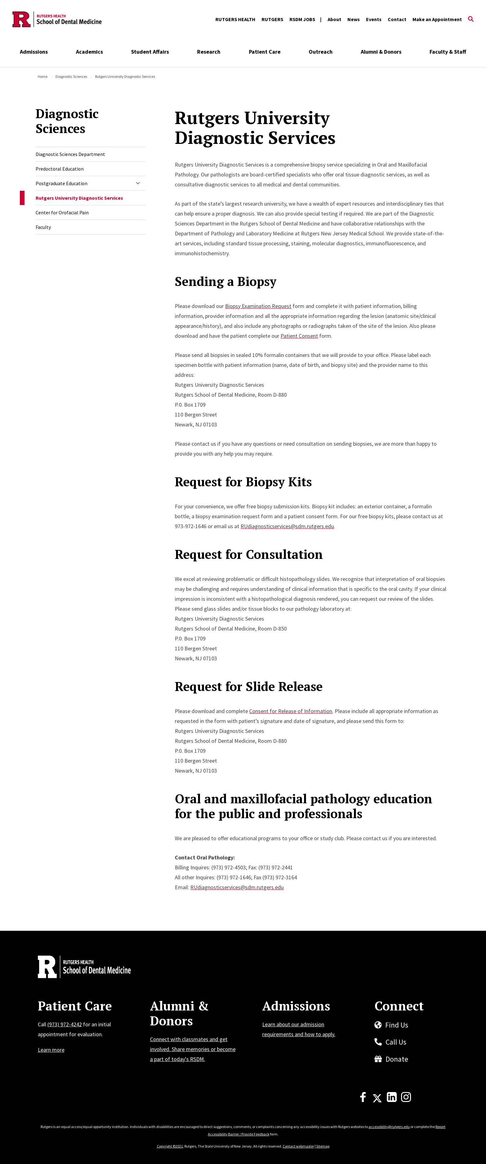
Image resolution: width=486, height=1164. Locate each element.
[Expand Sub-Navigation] (138, 183)
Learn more (51, 1049)
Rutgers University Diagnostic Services (79, 198)
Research (208, 51)
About (334, 19)
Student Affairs (150, 51)
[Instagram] (406, 1100)
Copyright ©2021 (170, 1146)
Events (374, 19)
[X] (377, 1100)
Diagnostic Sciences (71, 76)
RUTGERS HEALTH (235, 19)
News (353, 19)
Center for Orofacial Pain (62, 212)
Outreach (321, 51)
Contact (397, 19)
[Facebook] (363, 1100)
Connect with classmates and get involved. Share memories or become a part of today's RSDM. (193, 1049)
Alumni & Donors (381, 51)
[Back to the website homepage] (57, 19)
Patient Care (265, 51)
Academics (89, 51)
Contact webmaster (298, 1146)
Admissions (34, 51)
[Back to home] (79, 968)
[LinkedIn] (392, 1100)
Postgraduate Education (61, 183)
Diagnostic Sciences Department (70, 154)
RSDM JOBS (302, 19)
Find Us (396, 1025)
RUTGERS (272, 19)
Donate (397, 1059)
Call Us (396, 1042)
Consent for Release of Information (290, 711)
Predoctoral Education (60, 169)
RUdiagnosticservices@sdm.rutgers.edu (287, 526)
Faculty (43, 227)
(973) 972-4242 (64, 1024)
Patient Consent (299, 335)
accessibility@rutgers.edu (389, 1126)
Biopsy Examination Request (258, 306)
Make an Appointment (437, 19)
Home (42, 76)
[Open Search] (471, 19)
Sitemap (322, 1146)
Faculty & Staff (448, 51)
